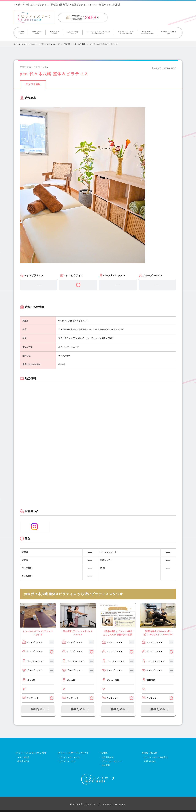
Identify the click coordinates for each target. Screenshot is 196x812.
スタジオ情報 (33, 84)
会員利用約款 (108, 757)
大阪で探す (54, 32)
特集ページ (147, 32)
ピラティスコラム (125, 32)
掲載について (158, 4)
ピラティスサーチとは (69, 757)
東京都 (67, 44)
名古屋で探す (73, 32)
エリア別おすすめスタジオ (98, 32)
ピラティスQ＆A (168, 32)
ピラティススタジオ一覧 (49, 44)
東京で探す (37, 32)
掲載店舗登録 (23, 761)
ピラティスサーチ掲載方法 (156, 757)
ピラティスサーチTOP (25, 44)
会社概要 (106, 765)
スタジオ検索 (23, 757)
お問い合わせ (150, 761)
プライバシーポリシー (112, 761)
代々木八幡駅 (79, 44)
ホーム (21, 32)
